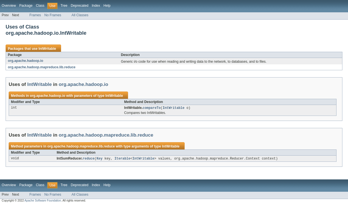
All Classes (79, 15)
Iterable (122, 159)
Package (26, 6)
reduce (89, 159)
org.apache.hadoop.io (25, 61)
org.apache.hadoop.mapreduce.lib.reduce (41, 67)
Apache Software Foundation (42, 201)
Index (96, 6)
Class (40, 6)
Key (99, 159)
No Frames (52, 15)
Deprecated (80, 6)
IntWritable (47, 49)
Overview (9, 6)
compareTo (152, 108)
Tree (64, 6)
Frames (35, 15)
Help (106, 6)
